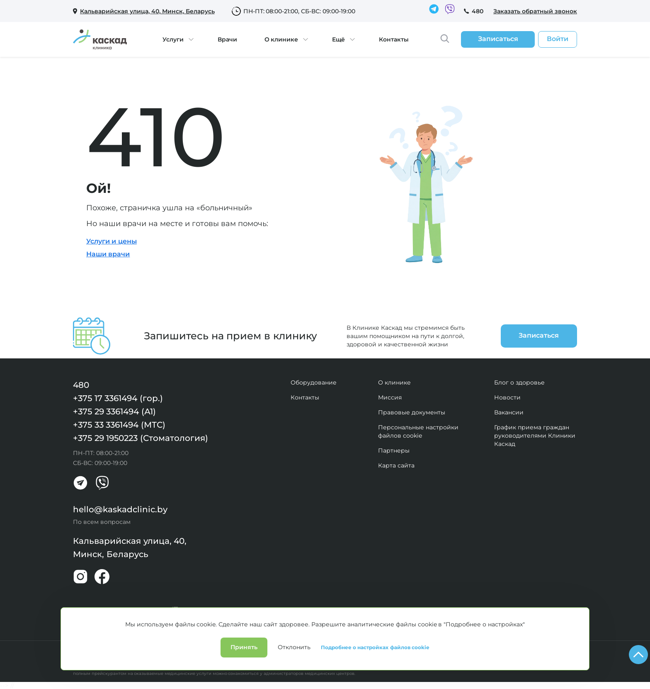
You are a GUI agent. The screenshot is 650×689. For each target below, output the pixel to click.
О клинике (281, 39)
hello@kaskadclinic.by (120, 509)
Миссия (390, 397)
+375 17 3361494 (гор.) (118, 398)
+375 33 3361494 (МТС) (119, 424)
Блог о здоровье (519, 382)
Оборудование (314, 382)
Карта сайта (396, 465)
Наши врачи (108, 254)
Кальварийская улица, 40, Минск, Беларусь (130, 547)
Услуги (173, 39)
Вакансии (509, 412)
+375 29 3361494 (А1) (114, 411)
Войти (557, 38)
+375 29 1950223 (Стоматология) (140, 438)
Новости (507, 397)
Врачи (227, 39)
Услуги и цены (111, 241)
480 (477, 11)
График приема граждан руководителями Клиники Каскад (534, 435)
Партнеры (394, 450)
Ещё (338, 39)
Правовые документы (411, 412)
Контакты (394, 39)
